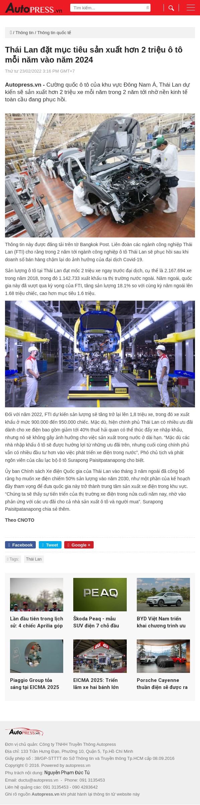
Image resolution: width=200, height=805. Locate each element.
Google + (79, 544)
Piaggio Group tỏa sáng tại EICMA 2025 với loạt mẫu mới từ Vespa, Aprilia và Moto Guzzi (36, 685)
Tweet (50, 544)
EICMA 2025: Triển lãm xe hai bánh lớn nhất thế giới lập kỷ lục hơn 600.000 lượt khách (99, 685)
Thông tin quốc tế (54, 32)
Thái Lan (34, 559)
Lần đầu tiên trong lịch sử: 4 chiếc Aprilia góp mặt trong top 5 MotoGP (36, 623)
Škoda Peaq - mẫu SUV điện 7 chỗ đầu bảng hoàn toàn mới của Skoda (96, 623)
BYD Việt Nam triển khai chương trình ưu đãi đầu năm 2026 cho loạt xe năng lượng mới (163, 623)
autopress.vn (78, 766)
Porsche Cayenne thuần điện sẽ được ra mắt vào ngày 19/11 (162, 685)
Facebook (20, 544)
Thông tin (24, 32)
